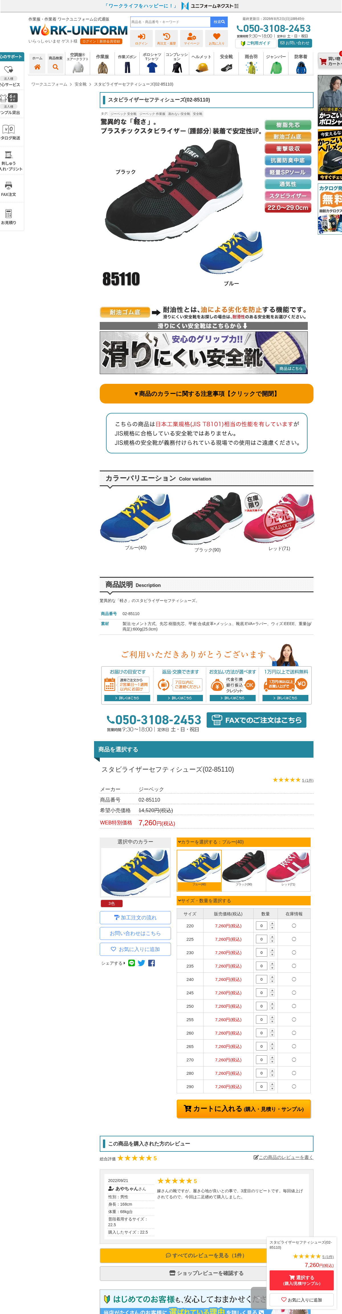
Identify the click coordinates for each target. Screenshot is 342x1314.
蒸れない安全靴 (179, 113)
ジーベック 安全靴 (124, 113)
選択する (302, 1280)
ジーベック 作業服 (152, 113)
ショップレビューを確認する (206, 1273)
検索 (219, 22)
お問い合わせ (295, 43)
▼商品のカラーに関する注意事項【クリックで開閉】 (206, 393)
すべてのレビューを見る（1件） (206, 1255)
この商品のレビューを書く (284, 1157)
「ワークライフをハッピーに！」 (141, 5)
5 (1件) (308, 780)
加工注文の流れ (139, 917)
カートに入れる (248, 1108)
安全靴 (197, 113)
